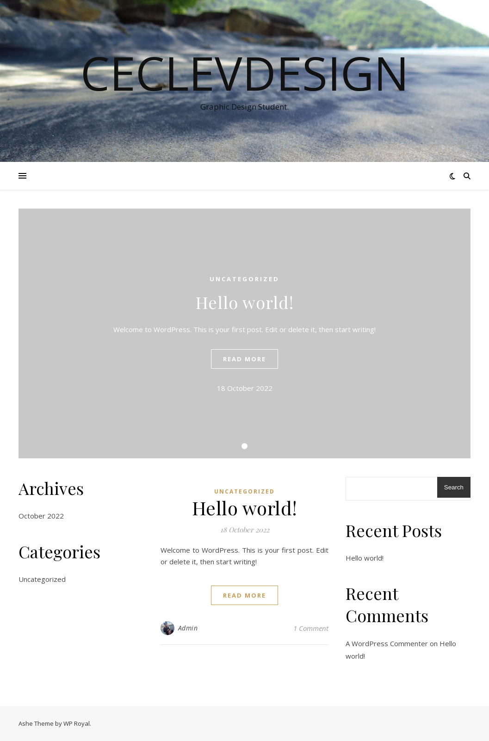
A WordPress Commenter (387, 643)
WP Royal (76, 723)
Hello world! (245, 302)
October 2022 (41, 515)
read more (244, 359)
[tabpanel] (244, 333)
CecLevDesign (244, 72)
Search (454, 487)
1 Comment (310, 628)
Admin (188, 628)
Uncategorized (244, 279)
